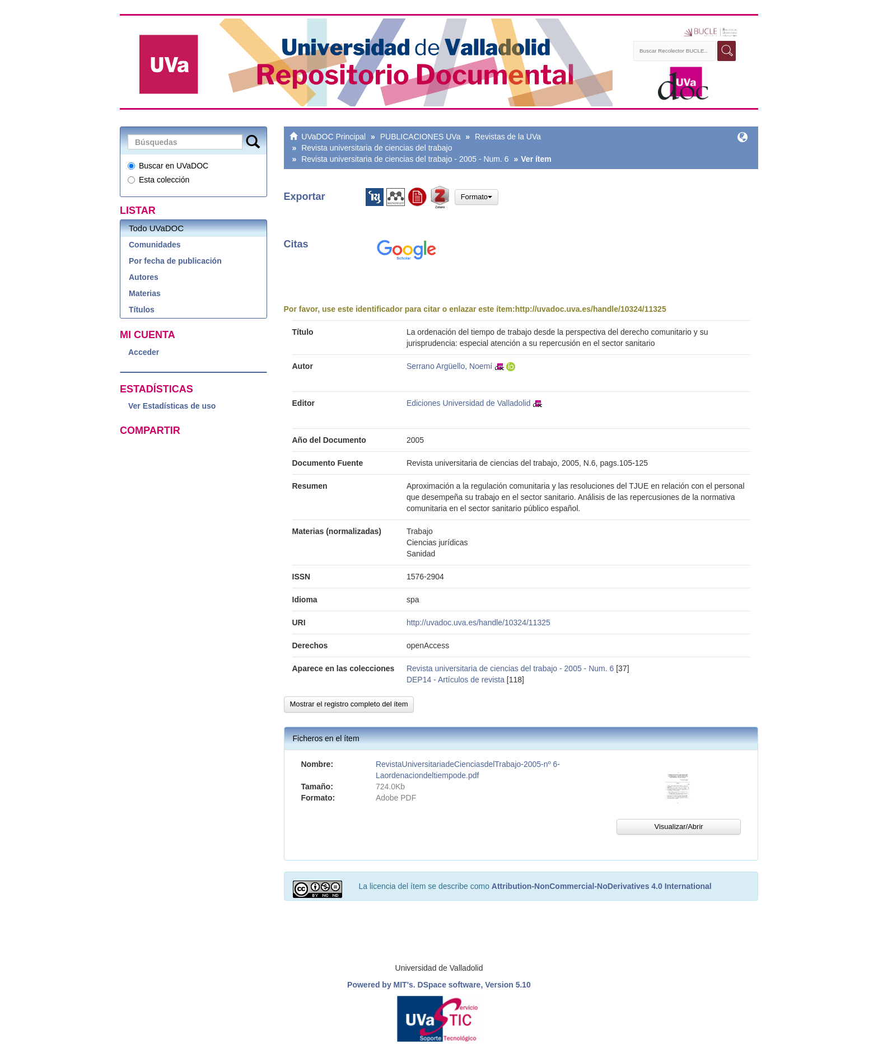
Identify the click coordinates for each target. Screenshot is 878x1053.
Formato (476, 197)
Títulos (142, 309)
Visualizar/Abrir (678, 826)
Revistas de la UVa (508, 136)
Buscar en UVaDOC (168, 165)
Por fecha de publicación (175, 260)
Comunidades (155, 244)
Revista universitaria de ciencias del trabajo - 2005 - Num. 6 (404, 159)
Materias (145, 293)
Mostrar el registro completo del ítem (349, 704)
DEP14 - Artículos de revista (456, 679)
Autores (143, 277)
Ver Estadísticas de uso (172, 405)
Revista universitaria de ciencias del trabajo (376, 147)
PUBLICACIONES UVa (420, 136)
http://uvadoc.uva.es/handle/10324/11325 (590, 309)
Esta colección (158, 179)
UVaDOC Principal (333, 136)
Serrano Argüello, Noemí (449, 366)
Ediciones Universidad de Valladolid (469, 403)
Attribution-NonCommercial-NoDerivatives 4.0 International (602, 886)
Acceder (143, 352)
